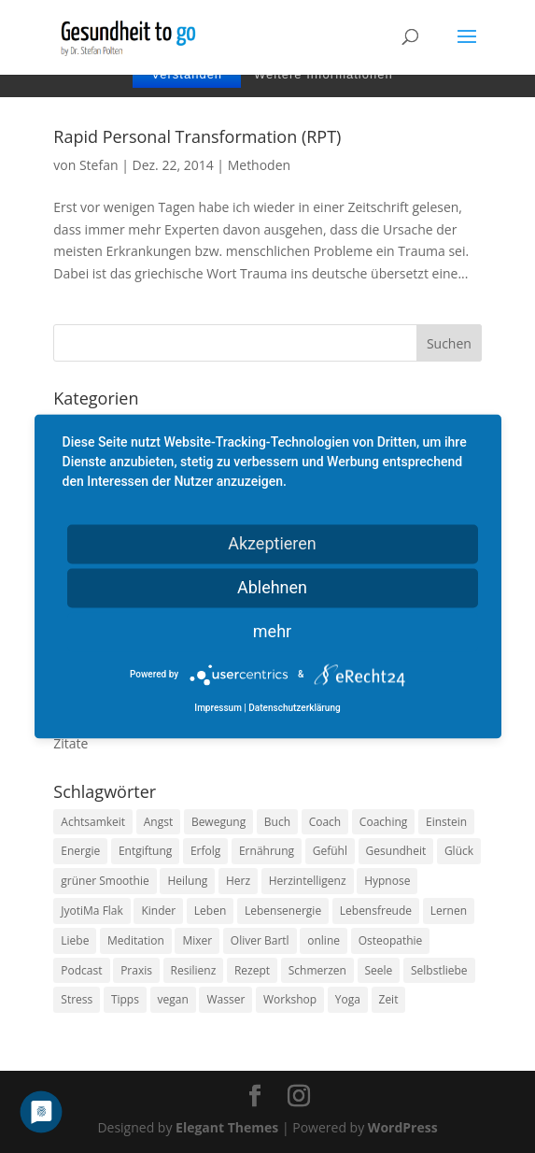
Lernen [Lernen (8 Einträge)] (448, 910)
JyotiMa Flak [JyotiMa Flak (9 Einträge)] (92, 910)
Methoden (259, 165)
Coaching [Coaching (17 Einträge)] (383, 822)
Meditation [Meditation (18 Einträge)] (135, 940)
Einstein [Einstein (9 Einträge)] (446, 822)
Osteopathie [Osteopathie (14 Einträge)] (391, 940)
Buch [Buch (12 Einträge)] (277, 822)
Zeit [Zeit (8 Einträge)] (389, 999)
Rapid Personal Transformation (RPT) (197, 136)
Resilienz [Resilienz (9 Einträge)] (194, 970)
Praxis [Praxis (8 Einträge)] (136, 970)
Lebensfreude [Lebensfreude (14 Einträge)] (376, 910)
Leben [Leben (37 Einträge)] (210, 910)
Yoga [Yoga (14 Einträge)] (347, 999)
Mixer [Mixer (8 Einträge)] (197, 940)
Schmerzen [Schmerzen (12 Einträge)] (317, 970)
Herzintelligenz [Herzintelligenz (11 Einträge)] (307, 881)
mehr (272, 631)
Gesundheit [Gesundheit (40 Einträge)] (396, 851)
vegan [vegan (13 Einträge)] (173, 999)
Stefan (99, 165)
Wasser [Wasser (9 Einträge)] (225, 999)
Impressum (218, 709)
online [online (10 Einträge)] (323, 940)
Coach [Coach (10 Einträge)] (325, 822)
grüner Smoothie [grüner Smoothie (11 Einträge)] (104, 881)
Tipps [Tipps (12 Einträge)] (125, 999)
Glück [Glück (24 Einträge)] (458, 851)
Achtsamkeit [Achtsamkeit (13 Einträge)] (93, 822)
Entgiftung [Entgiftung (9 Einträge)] (145, 851)
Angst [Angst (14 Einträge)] (158, 822)
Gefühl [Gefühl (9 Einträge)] (330, 851)
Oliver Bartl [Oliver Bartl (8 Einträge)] (260, 940)
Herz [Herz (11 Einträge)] (238, 881)
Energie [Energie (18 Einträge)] (80, 851)
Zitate (70, 743)
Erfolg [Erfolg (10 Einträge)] (205, 851)
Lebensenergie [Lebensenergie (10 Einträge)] (283, 910)
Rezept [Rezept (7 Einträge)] (252, 970)
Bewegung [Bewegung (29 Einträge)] (218, 822)
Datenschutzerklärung (294, 709)
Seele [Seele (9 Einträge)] (379, 970)
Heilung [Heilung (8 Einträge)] (187, 881)
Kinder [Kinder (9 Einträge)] (158, 910)
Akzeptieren (272, 543)
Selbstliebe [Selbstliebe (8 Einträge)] (439, 970)
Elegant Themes (227, 1127)
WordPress (403, 1127)
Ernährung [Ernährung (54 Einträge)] (266, 851)
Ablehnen (272, 587)
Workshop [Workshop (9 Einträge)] (290, 999)
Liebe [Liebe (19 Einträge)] (75, 940)
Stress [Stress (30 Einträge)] (76, 999)
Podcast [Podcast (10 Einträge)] (81, 970)
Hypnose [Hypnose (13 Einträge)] (387, 881)
